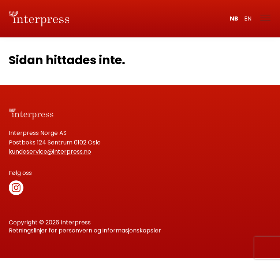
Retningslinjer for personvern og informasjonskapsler (85, 230)
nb (234, 18)
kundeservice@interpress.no (50, 151)
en (247, 18)
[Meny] (265, 19)
